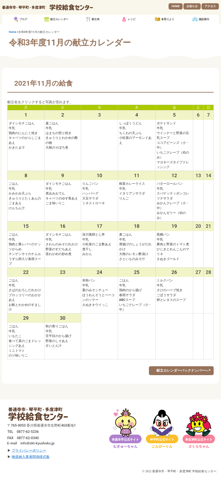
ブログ (23, 19)
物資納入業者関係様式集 (31, 457)
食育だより (167, 19)
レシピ (132, 19)
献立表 (95, 19)
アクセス (210, 6)
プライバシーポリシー (29, 450)
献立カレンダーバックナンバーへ (182, 370)
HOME (176, 6)
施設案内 (204, 19)
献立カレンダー (59, 19)
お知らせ (192, 6)
